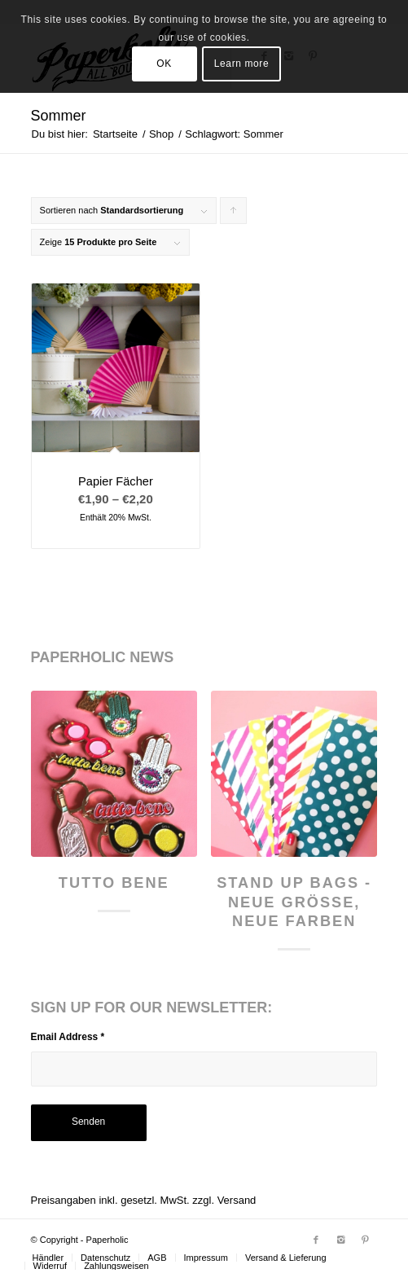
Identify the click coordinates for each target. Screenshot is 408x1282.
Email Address (68, 1037)
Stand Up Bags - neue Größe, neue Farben (294, 902)
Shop (161, 134)
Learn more (241, 63)
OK (164, 63)
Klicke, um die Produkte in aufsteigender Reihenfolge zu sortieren (234, 214)
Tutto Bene (114, 883)
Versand (237, 1200)
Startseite (115, 134)
